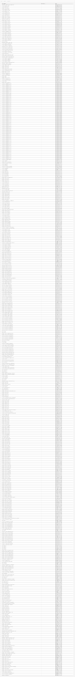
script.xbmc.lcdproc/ (6, 206)
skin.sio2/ (4, 332)
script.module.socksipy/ (6, 30)
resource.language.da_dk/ (6, 94)
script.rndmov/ (5, 160)
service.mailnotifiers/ (6, 261)
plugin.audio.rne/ (5, 658)
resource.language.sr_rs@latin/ (8, 200)
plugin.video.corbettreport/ (7, 523)
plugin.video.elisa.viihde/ (7, 514)
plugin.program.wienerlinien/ (7, 535)
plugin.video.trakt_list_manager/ (8, 365)
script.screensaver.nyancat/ (7, 316)
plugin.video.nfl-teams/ (6, 476)
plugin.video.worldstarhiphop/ (7, 669)
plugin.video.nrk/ (5, 394)
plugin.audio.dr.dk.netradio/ (7, 532)
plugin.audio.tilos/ (5, 420)
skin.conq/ (4, 331)
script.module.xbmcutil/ (6, 247)
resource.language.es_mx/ (6, 103)
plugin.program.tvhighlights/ (7, 534)
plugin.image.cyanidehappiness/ (8, 566)
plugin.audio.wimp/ (5, 400)
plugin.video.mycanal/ (6, 441)
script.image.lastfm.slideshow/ (8, 345)
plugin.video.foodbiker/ (6, 471)
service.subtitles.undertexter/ (8, 351)
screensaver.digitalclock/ (7, 279)
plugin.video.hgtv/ (5, 636)
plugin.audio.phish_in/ (6, 452)
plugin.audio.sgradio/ (6, 18)
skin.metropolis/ (5, 582)
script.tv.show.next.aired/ (7, 544)
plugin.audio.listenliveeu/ (7, 289)
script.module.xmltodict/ (6, 294)
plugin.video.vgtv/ (5, 408)
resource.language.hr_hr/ (6, 115)
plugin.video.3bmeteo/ (6, 211)
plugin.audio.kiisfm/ (6, 71)
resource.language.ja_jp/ (6, 122)
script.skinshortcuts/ (6, 481)
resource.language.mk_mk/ (6, 126)
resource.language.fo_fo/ (6, 108)
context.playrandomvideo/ (6, 251)
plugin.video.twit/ (5, 407)
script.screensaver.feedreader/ (8, 571)
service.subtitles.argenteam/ (7, 326)
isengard (8, 1)
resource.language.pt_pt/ (6, 138)
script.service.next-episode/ (7, 324)
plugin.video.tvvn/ (5, 406)
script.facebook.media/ (6, 493)
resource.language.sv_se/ (6, 147)
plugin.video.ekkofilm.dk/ (7, 272)
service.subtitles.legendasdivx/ (8, 673)
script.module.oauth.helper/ (7, 314)
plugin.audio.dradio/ (6, 192)
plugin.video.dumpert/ (6, 469)
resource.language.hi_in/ (6, 114)
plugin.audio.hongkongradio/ (7, 303)
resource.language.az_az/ (6, 86)
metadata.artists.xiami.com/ (7, 46)
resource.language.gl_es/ (6, 112)
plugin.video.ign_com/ (6, 236)
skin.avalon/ (4, 562)
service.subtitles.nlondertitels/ (8, 368)
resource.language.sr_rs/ (6, 146)
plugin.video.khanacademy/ (7, 274)
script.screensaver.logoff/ (7, 519)
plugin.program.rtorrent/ (6, 512)
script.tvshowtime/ (5, 415)
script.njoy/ (4, 81)
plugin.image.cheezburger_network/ (8, 373)
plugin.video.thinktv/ (6, 477)
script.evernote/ (5, 385)
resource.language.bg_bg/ (6, 88)
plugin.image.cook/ (5, 65)
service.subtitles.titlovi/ (7, 301)
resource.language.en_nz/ (6, 98)
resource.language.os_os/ (6, 135)
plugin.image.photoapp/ (6, 221)
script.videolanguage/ (6, 450)
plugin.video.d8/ (5, 383)
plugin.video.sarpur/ (6, 613)
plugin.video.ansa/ (5, 178)
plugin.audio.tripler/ (6, 75)
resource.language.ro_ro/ (6, 139)
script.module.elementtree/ (7, 43)
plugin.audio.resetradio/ (6, 254)
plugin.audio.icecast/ (6, 20)
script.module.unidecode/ (6, 34)
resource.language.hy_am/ (6, 117)
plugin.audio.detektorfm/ (6, 253)
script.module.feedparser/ (7, 39)
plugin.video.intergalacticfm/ (7, 553)
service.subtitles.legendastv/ (7, 336)
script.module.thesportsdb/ (7, 293)
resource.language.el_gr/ (6, 96)
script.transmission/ (6, 615)
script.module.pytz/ (5, 366)
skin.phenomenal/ (5, 388)
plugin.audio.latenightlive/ (7, 177)
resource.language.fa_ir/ (6, 107)
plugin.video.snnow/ (5, 445)
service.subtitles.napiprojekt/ (8, 348)
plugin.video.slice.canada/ (7, 517)
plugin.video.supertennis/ (7, 275)
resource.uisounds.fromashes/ (7, 343)
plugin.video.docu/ (5, 179)
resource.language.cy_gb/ (6, 93)
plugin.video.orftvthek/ (6, 665)
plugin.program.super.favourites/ (8, 584)
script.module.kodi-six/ (6, 410)
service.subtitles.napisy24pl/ (7, 337)
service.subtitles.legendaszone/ (8, 361)
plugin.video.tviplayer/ (6, 478)
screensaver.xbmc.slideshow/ (7, 649)
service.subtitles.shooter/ (7, 299)
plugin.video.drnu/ (5, 635)
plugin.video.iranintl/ (6, 384)
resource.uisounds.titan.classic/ (8, 242)
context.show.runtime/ (6, 425)
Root (1, 1)
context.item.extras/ (6, 591)
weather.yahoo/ (5, 372)
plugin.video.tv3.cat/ (6, 667)
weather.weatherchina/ (6, 218)
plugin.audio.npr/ (5, 171)
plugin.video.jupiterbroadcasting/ (8, 580)
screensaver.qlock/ (5, 634)
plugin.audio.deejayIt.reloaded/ (8, 652)
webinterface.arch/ (5, 416)
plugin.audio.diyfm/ (5, 417)
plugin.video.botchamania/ (7, 646)
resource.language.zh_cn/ (6, 157)
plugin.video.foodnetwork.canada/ (8, 579)
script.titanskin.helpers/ (7, 508)
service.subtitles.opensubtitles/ (8, 62)
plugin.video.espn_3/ (6, 457)
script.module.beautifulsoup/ (7, 50)
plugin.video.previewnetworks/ (7, 555)
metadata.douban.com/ (6, 191)
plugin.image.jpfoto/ (6, 195)
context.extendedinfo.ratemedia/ (8, 564)
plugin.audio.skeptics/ (6, 82)
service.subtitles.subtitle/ (7, 320)
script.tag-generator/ (6, 217)
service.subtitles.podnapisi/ (7, 327)
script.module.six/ (5, 11)
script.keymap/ (5, 169)
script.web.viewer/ (5, 436)
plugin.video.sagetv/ (6, 197)
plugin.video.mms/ (5, 586)
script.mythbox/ (5, 165)
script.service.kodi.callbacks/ (8, 572)
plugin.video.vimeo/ (5, 423)
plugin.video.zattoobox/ (6, 670)
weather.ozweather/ (5, 675)
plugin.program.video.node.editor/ (8, 645)
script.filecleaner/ (5, 424)
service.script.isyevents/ (7, 284)
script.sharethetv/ (5, 606)
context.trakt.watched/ (6, 438)
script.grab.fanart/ (5, 215)
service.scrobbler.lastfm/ (7, 285)
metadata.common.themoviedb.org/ (8, 638)
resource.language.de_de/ (6, 95)
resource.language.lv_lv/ (6, 125)
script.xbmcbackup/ (5, 185)
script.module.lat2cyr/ (6, 231)
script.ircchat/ (5, 375)
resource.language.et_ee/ (6, 104)
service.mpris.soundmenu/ (6, 262)
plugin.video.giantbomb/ (6, 472)
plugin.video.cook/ (5, 404)
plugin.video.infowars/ (6, 459)
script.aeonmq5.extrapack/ (7, 280)
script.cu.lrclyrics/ (6, 202)
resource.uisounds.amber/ (6, 159)
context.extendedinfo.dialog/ (7, 521)
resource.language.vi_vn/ (6, 156)
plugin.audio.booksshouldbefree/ (8, 353)
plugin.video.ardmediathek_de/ (7, 333)
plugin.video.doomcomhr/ (6, 468)
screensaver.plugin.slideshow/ (7, 355)
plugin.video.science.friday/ (7, 540)
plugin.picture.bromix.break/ (7, 533)
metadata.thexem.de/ (5, 607)
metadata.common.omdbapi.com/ (7, 612)
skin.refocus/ (4, 378)
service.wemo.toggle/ (6, 208)
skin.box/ (4, 520)
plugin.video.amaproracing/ (7, 585)
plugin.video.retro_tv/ (6, 460)
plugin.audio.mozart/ (6, 15)
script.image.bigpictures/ (7, 282)
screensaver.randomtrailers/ (7, 559)
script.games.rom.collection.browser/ (9, 409)
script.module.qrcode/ (6, 10)
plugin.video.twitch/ (6, 618)
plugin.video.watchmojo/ (6, 241)
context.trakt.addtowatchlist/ (7, 531)
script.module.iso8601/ (6, 25)
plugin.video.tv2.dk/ (6, 431)
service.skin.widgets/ (6, 250)
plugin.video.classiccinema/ (7, 306)
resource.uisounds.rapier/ (7, 600)
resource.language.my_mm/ (6, 132)
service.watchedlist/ (6, 387)
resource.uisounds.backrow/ (7, 167)
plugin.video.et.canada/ (6, 470)
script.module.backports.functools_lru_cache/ (10, 518)
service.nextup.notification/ (7, 190)
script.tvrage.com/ (5, 414)
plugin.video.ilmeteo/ (6, 212)
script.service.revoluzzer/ (7, 295)
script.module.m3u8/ (5, 9)
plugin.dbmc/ (4, 76)
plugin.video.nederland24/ (7, 503)
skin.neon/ (4, 530)
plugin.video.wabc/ (5, 668)
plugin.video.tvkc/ (5, 180)
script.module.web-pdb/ (6, 80)
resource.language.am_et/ (6, 84)
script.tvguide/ (5, 377)
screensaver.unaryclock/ (6, 479)
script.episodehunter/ (6, 448)
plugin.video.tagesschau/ (6, 488)
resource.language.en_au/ (6, 97)
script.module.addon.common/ (7, 313)
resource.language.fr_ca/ (6, 109)
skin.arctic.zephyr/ (5, 590)
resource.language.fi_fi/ (6, 31)
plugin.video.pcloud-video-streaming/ (9, 666)
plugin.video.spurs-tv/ (6, 461)
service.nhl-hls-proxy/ (6, 232)
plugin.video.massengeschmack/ (7, 554)
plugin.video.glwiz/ (5, 8)
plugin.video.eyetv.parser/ (7, 290)
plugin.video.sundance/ (6, 462)
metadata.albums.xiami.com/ (7, 42)
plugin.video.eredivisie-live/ (7, 54)
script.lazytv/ (5, 386)
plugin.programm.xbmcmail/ (7, 270)
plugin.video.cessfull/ (6, 455)
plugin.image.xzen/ (5, 403)
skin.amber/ (4, 545)
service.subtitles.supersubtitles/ (8, 398)
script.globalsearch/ (6, 593)
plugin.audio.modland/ (6, 233)
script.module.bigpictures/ (7, 291)
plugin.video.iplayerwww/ (6, 663)
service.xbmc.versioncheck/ (7, 622)
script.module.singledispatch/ (7, 57)
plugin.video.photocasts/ (6, 257)
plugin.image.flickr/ (6, 428)
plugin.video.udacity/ (6, 447)
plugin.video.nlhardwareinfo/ (7, 538)
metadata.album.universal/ (7, 265)
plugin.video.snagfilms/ (6, 240)
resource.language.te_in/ (6, 149)
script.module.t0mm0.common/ (7, 315)
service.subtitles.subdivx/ (7, 674)
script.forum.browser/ (6, 449)
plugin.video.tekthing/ (6, 642)
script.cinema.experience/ (7, 528)
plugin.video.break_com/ (6, 466)
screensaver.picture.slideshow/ (8, 602)
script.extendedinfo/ (6, 435)
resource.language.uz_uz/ (6, 155)
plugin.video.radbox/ (6, 429)
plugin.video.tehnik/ (6, 592)
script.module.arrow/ (6, 229)
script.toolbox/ (5, 376)
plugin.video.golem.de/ (6, 458)
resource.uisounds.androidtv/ (7, 49)
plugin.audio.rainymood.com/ (7, 304)
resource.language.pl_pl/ (6, 136)
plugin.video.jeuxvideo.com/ (7, 310)
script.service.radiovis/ (6, 498)
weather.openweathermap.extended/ (8, 603)
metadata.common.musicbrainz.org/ (8, 637)
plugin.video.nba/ (5, 392)
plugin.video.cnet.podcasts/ (7, 647)
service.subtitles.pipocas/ (7, 629)
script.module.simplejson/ (7, 496)
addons (5, 1)
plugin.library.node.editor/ (7, 509)
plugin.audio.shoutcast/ (6, 659)
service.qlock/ (5, 41)
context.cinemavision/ (6, 594)
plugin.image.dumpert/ (6, 439)
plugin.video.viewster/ (6, 601)
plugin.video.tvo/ (5, 395)
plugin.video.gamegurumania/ (7, 648)
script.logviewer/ (5, 614)
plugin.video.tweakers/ (6, 490)
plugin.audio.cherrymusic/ (7, 499)
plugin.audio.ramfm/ (5, 419)
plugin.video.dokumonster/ (7, 271)
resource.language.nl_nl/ (6, 134)
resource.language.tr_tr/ (6, 153)
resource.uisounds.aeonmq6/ (7, 166)
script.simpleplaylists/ (6, 248)
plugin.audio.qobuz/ (5, 418)
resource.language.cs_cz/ (6, 92)
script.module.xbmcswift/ (6, 35)
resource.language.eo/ (6, 73)
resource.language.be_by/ (6, 87)
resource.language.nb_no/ (6, 133)
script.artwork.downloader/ (7, 541)
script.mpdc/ (4, 342)
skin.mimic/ (4, 548)
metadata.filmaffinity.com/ (7, 632)
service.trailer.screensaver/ (7, 330)
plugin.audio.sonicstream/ (7, 500)
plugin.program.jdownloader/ (7, 305)
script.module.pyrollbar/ (6, 44)
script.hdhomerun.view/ (6, 570)
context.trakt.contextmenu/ (7, 288)
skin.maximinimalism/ (6, 437)
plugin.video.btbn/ (5, 66)
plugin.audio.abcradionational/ (8, 209)
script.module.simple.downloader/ (8, 367)
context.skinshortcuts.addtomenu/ (8, 363)
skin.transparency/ (5, 587)
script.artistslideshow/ (6, 243)
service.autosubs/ (5, 174)
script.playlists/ (5, 53)
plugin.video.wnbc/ (5, 199)
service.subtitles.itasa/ (6, 263)
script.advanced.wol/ (6, 201)
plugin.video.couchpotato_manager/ (8, 374)
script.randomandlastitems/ (7, 70)
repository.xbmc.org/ (6, 19)
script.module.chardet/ (6, 230)
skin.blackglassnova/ (6, 597)
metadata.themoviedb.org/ (6, 655)
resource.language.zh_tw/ (6, 158)
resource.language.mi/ (6, 74)
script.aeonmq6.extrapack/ (7, 491)
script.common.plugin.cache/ (7, 312)
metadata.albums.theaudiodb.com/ (8, 352)
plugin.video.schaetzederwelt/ (7, 556)
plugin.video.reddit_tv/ (6, 239)
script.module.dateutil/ (6, 24)
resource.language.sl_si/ (6, 144)
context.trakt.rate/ (5, 399)
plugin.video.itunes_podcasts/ (7, 334)
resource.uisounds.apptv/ (6, 259)
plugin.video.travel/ (6, 430)
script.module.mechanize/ (6, 33)
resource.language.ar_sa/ (6, 85)
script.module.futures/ (6, 22)
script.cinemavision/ (6, 560)
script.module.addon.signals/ (7, 604)
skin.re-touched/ (5, 583)
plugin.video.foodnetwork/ (7, 309)
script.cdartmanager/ (6, 434)
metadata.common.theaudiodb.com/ (8, 56)
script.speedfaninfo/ (6, 14)
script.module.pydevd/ (6, 216)
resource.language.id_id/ (6, 118)
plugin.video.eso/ (5, 389)
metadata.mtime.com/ (5, 188)
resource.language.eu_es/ (6, 105)
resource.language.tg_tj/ (6, 150)
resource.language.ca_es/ (6, 91)
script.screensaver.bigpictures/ (8, 357)
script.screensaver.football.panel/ (8, 497)
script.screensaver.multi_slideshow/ (9, 397)
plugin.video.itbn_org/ (6, 226)
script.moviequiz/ (5, 396)
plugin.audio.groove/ (6, 451)
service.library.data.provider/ (8, 346)
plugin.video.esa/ (5, 628)
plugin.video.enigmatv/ (6, 456)
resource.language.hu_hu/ (6, 116)
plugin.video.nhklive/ (6, 664)
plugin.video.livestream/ (6, 569)
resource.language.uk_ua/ (6, 154)
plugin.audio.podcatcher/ (6, 624)
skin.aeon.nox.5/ (5, 581)
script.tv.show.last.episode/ (7, 543)
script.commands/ (5, 168)
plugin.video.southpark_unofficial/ (8, 653)
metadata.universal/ (5, 621)
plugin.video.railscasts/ (6, 258)
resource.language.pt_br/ (6, 137)
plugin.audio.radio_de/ (6, 657)
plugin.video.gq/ (5, 625)
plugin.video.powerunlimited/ (7, 539)
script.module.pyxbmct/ (6, 60)
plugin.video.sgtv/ (5, 67)
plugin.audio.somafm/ (6, 427)
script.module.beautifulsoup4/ (7, 55)
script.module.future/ (6, 21)
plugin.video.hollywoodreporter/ (8, 354)
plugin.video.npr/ (5, 393)
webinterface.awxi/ (5, 187)
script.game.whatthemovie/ (7, 529)
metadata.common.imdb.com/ (7, 654)
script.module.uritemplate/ (7, 45)
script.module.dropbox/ (6, 244)
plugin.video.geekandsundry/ (7, 524)
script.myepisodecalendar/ (7, 507)
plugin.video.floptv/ (6, 196)
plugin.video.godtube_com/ (7, 273)
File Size (43, 3)
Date (56, 3)
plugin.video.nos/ (5, 605)
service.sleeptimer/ (5, 611)
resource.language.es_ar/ (6, 101)
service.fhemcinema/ (5, 189)
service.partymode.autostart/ (7, 347)
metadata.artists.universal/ (7, 302)
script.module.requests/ (6, 283)
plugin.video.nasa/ (5, 633)
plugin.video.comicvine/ (6, 467)
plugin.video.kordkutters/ (7, 502)
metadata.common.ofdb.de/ (6, 63)
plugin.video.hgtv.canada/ (7, 501)
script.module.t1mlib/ (6, 61)
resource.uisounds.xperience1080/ (8, 228)
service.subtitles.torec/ (6, 264)
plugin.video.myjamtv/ (6, 595)
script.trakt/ (4, 358)
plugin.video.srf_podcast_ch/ (7, 322)
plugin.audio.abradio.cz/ (6, 252)
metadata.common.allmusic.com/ (7, 565)
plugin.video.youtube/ (6, 623)
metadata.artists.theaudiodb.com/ (8, 364)
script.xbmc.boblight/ (6, 249)
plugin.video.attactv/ (6, 440)
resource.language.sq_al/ (6, 145)
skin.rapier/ (4, 371)
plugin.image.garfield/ (6, 219)
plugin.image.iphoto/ (6, 220)
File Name (4, 3)
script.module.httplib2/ (6, 32)
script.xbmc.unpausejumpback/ (7, 325)
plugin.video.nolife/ (6, 77)
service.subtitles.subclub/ (7, 300)
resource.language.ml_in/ (6, 127)
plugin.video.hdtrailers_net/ (7, 321)
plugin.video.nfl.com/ (6, 444)
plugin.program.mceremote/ (7, 269)
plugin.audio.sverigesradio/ (7, 522)
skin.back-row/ (5, 576)
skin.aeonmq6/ (4, 573)
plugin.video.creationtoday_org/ (8, 574)
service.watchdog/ (5, 175)
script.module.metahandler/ (7, 292)
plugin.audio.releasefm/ (6, 465)
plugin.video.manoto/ (6, 617)
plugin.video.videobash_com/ (7, 311)
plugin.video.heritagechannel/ (7, 552)
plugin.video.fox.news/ (6, 223)
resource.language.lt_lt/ (6, 124)
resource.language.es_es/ (6, 102)
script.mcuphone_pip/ (6, 12)
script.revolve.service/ (6, 480)
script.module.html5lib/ (6, 40)
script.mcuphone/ (5, 170)
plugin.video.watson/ (6, 198)
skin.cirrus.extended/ (6, 596)
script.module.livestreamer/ (7, 52)
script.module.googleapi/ (6, 64)
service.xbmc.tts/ (5, 176)
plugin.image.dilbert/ (6, 210)
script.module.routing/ (6, 29)
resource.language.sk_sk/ (6, 143)
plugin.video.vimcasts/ (6, 643)
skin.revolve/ (4, 362)
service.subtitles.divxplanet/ (7, 335)
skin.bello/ (4, 341)
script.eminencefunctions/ (7, 281)
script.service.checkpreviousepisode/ (9, 413)
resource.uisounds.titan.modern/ (8, 227)
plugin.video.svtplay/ (6, 446)
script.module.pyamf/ (6, 205)
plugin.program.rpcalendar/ (7, 511)
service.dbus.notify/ (6, 207)
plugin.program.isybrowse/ (7, 268)
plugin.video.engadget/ (6, 222)
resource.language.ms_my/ (6, 129)
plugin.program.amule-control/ (7, 551)
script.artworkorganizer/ (6, 492)
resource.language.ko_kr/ (6, 123)
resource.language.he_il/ (6, 113)
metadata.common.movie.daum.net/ (8, 4)
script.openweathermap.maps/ (7, 561)
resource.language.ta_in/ (6, 148)
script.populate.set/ (6, 13)
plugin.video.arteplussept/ (7, 513)
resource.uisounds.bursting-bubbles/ (9, 278)
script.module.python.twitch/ (7, 626)
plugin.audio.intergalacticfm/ (7, 550)
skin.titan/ (4, 379)
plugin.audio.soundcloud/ (6, 482)
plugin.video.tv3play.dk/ (6, 489)
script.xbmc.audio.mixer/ (6, 36)
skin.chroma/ (4, 563)
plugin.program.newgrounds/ (7, 510)
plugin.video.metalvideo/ (6, 487)
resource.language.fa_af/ (6, 106)
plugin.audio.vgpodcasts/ (6, 483)
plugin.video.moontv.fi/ (6, 238)
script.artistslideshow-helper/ (8, 344)
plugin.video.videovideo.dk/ (7, 527)
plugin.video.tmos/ (5, 405)
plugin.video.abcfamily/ (6, 644)
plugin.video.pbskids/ (6, 639)
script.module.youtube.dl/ (7, 356)
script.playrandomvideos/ (6, 260)
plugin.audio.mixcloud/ (6, 656)
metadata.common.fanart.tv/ (7, 616)
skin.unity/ (4, 549)
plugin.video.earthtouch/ (6, 486)
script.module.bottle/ (6, 23)
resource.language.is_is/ (6, 119)
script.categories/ (5, 181)
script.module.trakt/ (6, 627)
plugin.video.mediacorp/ (6, 237)
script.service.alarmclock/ (7, 542)
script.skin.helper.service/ (7, 575)
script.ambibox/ (5, 164)
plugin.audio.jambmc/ (6, 426)
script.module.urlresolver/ (7, 323)
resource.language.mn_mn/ (6, 128)
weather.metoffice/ (5, 186)
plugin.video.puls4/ (5, 608)
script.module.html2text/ (6, 51)
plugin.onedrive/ (5, 382)
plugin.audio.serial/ (6, 72)
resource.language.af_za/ (6, 83)
